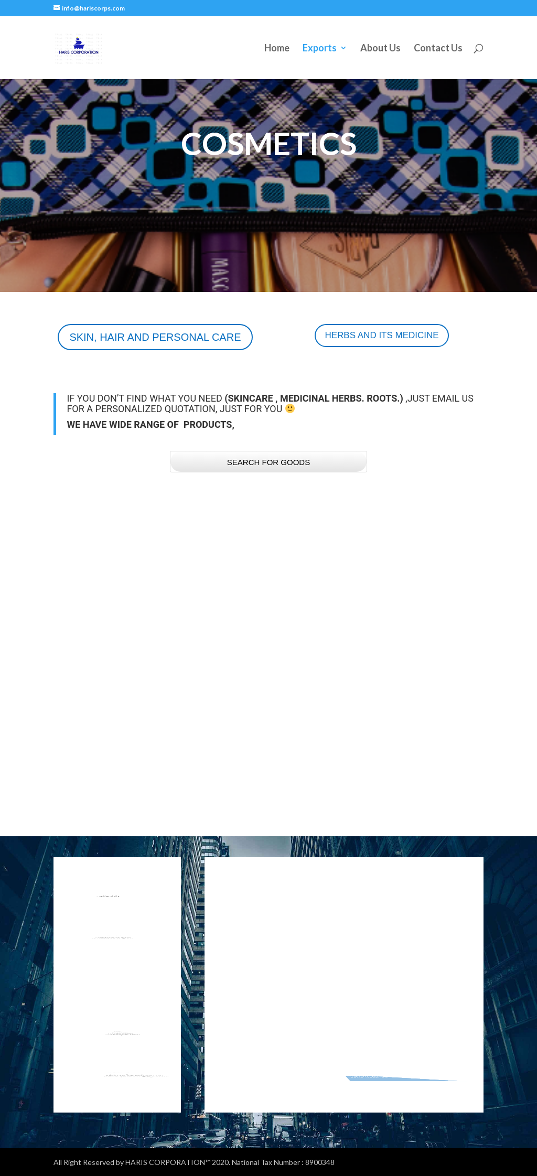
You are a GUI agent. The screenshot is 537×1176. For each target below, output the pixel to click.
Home (276, 48)
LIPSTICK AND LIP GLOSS (260, 571)
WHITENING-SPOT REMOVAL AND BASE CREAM (406, 579)
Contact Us (438, 48)
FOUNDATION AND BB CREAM (106, 733)
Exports (320, 48)
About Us (380, 48)
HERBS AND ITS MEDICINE (381, 335)
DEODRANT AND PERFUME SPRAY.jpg (417, 749)
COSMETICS (86, 586)
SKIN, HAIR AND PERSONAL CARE (155, 337)
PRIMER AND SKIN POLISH (111, 571)
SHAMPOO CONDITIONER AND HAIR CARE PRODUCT (264, 733)
